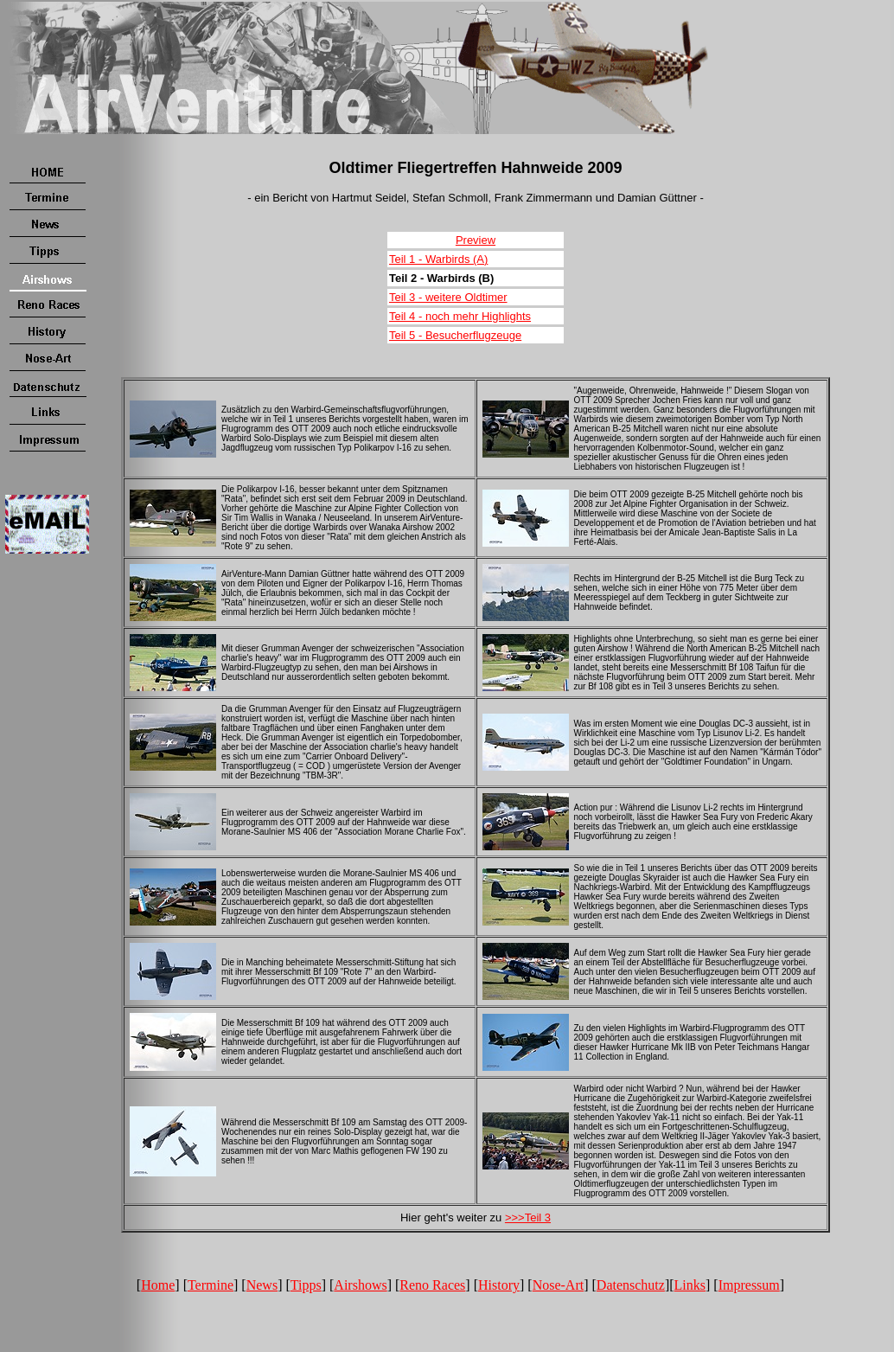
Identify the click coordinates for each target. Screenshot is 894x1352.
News (262, 1285)
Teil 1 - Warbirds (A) (438, 259)
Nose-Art (558, 1285)
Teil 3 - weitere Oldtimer (448, 297)
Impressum (749, 1285)
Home (158, 1285)
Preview (475, 240)
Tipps (306, 1285)
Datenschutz (631, 1285)
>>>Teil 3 (528, 1217)
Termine (210, 1285)
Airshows (360, 1285)
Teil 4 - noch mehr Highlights (460, 316)
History (499, 1285)
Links (690, 1285)
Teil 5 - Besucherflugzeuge (455, 335)
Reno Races (432, 1285)
